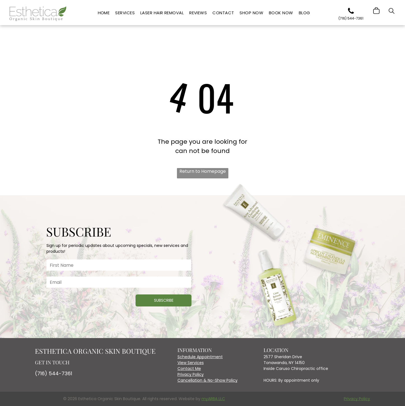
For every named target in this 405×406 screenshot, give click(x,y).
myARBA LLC (213, 399)
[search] (392, 12)
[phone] (350, 12)
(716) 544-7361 (53, 373)
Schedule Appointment (200, 357)
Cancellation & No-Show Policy (207, 380)
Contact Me (189, 368)
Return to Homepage (202, 171)
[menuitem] (104, 13)
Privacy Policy (190, 374)
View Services (190, 362)
